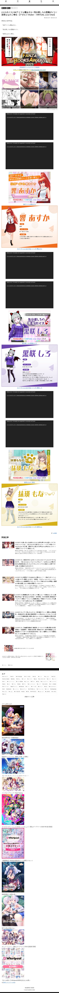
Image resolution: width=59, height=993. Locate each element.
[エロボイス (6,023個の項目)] (6, 677)
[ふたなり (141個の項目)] (5, 692)
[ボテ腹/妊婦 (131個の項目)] (17, 692)
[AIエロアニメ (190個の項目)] (23, 690)
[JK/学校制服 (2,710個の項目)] (19, 677)
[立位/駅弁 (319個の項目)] (45, 685)
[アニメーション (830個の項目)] (10, 682)
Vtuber (4, 8)
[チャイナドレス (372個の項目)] (31, 685)
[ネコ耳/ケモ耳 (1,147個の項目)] (42, 680)
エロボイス (14, 8)
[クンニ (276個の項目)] (27, 687)
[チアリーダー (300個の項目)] (6, 687)
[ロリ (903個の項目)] (4, 682)
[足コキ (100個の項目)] (29, 695)
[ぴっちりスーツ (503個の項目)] (44, 682)
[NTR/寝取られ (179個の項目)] (32, 690)
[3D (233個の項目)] (4, 690)
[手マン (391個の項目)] (24, 685)
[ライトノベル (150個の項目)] (40, 690)
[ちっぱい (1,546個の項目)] (47, 677)
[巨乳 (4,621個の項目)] (12, 677)
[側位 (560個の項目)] (38, 682)
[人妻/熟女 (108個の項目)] (48, 692)
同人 (8, 8)
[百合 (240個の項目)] (46, 687)
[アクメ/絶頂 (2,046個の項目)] (28, 677)
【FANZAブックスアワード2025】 (29, 52)
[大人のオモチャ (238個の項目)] (52, 687)
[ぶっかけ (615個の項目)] (27, 682)
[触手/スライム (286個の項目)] (14, 687)
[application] (29, 126)
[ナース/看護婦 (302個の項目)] (53, 685)
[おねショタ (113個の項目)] (40, 692)
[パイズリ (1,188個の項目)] (30, 680)
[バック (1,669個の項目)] (41, 677)
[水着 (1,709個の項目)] (34, 677)
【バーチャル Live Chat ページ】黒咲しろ (29, 367)
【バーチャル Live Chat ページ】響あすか (29, 228)
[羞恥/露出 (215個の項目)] (9, 690)
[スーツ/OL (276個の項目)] (34, 687)
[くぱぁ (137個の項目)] (10, 692)
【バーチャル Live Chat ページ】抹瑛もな (29, 506)
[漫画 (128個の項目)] (23, 692)
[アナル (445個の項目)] (14, 685)
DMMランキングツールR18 (9, 983)
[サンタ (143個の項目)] (47, 690)
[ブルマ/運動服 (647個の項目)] (20, 682)
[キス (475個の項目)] (9, 685)
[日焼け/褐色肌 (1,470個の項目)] (6, 680)
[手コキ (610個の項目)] (32, 682)
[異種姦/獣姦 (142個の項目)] (53, 690)
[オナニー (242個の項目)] (40, 687)
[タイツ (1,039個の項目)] (49, 680)
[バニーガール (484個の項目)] (53, 682)
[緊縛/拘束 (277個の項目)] (21, 687)
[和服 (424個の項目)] (19, 685)
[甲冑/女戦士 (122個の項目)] (33, 692)
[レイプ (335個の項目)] (39, 685)
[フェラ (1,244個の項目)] (24, 680)
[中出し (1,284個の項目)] (18, 680)
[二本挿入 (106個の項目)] (54, 692)
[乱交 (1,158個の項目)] (35, 680)
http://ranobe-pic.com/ (38, 70)
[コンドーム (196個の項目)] (15, 690)
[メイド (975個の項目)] (54, 680)
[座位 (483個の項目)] (4, 685)
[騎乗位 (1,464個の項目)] (13, 680)
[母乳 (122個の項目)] (27, 692)
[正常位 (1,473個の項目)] (54, 677)
